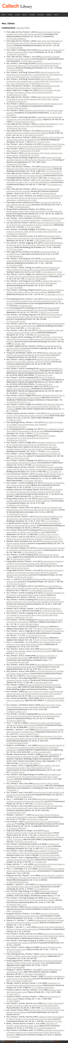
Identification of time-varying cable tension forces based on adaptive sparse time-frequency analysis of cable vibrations (35, 339)
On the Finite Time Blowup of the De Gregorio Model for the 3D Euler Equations (34, 174)
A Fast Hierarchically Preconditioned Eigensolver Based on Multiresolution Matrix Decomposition (34, 259)
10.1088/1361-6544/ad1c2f (16, 54)
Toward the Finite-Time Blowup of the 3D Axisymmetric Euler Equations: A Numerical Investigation (34, 517)
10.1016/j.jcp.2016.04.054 (46, 357)
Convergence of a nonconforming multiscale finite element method (33, 984)
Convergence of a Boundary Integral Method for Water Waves (32, 1024)
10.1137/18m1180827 (14, 265)
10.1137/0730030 (12, 1037)
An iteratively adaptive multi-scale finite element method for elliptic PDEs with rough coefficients (34, 315)
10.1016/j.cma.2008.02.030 (41, 752)
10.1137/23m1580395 (14, 48)
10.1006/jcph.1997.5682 (53, 1021)
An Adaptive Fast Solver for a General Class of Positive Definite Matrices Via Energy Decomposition (33, 282)
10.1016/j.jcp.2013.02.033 (19, 568)
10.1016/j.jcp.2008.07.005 (37, 727)
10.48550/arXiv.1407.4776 (16, 427)
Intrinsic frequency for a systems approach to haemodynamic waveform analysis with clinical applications (34, 491)
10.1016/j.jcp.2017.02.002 (15, 321)
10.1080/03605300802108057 (17, 743)
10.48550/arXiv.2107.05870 (29, 155)
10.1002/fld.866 (16, 911)
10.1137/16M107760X (42, 335)
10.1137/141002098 (41, 433)
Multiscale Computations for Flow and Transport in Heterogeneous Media (34, 755)
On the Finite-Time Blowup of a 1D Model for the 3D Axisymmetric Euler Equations (34, 423)
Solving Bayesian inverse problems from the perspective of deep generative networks (33, 237)
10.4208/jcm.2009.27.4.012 (16, 712)
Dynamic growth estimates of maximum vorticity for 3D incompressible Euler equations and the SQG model (34, 600)
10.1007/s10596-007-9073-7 (28, 734)
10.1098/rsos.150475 (14, 420)
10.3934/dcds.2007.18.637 (16, 812)
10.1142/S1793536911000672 (51, 629)
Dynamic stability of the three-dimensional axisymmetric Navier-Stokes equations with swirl (33, 766)
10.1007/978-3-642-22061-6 (52, 611)
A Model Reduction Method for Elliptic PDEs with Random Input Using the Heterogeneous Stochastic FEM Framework (35, 406)
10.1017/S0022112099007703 (21, 981)
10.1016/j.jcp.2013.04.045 (19, 546)
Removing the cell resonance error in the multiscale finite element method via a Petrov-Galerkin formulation (35, 935)
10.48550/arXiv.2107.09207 (52, 146)
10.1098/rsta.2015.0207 (27, 393)
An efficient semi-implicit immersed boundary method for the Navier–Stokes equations (33, 724)
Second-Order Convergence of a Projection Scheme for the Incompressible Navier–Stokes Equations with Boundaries (35, 1032)
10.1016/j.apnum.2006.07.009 (37, 819)
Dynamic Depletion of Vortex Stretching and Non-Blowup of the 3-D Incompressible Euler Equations (34, 852)
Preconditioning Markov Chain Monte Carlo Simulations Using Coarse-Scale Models (34, 885)
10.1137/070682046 (13, 781)
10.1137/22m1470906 (14, 70)
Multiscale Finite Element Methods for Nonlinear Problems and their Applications (35, 928)
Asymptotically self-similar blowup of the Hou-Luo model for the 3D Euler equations (33, 132)
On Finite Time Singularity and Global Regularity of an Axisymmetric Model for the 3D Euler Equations (33, 508)
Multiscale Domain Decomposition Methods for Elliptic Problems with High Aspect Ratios (34, 962)
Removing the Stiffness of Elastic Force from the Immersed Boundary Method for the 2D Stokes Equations (34, 715)
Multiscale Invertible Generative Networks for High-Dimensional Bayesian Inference (33, 158)
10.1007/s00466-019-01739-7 (44, 240)
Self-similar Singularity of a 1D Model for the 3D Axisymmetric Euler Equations (35, 443)
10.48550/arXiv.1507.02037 (16, 440)
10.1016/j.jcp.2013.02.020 (23, 577)
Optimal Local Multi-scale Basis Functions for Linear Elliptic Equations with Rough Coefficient (33, 360)
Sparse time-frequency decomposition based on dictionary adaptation (30, 378)
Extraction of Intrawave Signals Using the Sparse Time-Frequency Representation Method (34, 468)
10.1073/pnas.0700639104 (16, 828)
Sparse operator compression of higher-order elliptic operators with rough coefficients (35, 291)
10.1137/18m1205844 (14, 249)
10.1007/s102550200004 (15, 967)
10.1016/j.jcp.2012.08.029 (15, 584)
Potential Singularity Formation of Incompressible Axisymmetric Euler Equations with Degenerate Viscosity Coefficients (33, 65)
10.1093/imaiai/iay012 (14, 256)
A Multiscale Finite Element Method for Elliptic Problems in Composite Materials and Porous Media (34, 1018)
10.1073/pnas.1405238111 (33, 480)
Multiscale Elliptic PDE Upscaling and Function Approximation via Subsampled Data (35, 138)
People (10, 14)
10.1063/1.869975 (13, 1001)
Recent (25, 14)
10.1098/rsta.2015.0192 (43, 384)
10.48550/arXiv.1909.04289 (16, 234)
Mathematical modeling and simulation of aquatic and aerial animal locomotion (32, 800)
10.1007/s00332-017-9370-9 (51, 272)
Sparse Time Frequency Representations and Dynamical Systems (33, 461)
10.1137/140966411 (52, 521)
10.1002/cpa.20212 (17, 772)
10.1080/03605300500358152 (17, 882)
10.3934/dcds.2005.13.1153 (16, 904)
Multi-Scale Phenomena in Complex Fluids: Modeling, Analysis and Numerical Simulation (32, 650)
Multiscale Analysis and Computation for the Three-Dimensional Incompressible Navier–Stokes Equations (33, 776)
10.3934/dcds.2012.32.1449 (16, 606)
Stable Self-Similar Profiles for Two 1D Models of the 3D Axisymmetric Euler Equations (35, 396)
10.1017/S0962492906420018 (43, 696)
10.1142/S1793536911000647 (28, 624)
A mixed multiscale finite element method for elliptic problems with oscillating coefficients (34, 955)
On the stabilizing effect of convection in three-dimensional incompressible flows (35, 665)
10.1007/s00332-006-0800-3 (49, 855)
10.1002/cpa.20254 (49, 669)
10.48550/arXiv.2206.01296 (16, 128)
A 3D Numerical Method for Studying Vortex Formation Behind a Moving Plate (35, 870)
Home (3, 14)
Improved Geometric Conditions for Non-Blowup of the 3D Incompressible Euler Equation (34, 876)
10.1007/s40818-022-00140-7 (33, 135)
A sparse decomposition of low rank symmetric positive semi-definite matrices (34, 331)
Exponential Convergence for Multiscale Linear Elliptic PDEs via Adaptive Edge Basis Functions (34, 167)
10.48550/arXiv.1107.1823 (23, 617)
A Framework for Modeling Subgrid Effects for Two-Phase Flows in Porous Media (32, 845)
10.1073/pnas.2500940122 (16, 39)
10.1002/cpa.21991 (54, 178)
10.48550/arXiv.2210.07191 (16, 101)
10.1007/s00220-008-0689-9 (35, 676)
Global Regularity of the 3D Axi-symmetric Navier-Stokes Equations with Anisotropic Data (34, 737)
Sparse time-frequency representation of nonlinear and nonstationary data (32, 531)
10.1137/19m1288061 (32, 227)
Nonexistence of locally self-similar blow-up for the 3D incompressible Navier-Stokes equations (34, 807)
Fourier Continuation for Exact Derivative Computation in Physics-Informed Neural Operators (33, 91)
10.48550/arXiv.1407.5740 (46, 445)
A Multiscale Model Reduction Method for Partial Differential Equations (34, 524)
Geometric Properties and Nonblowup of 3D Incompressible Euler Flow (32, 914)
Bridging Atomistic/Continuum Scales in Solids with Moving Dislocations (29, 831)
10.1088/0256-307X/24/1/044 (47, 835)
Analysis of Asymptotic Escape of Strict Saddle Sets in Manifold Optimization (35, 219)
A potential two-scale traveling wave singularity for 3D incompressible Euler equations (34, 118)
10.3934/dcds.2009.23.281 (43, 682)
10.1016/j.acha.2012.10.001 (20, 559)
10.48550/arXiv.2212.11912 (39, 83)
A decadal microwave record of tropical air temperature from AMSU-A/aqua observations (35, 549)
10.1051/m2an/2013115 (49, 528)
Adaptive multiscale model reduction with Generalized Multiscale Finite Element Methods (33, 354)
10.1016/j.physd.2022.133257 (24, 122)
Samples (32, 14)
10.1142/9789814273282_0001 (17, 662)
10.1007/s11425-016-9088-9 (48, 312)
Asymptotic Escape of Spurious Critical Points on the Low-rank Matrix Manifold (35, 145)
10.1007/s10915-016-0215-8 (20, 350)
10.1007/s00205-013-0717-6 (16, 514)
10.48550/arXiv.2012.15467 (26, 200)
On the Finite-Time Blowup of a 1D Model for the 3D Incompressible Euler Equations (33, 538)
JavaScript (41, 14)
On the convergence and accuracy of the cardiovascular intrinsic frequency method (35, 414)
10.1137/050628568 (41, 889)
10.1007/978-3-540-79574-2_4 (29, 763)
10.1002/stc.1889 (18, 344)
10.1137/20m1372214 (42, 142)
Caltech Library (9, 1041)
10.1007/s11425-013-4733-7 (48, 534)
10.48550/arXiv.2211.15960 (16, 95)
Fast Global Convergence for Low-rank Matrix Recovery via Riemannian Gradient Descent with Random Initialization (34, 198)
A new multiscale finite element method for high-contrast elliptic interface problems (33, 643)
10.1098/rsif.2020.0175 (31, 216)
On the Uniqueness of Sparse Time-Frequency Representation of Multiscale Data (35, 430)
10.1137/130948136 (52, 451)
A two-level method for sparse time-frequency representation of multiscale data (33, 309)
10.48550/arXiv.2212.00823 (42, 88)
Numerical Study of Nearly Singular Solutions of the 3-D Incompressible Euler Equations (32, 784)
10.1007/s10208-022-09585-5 (17, 108)
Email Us (57, 1041)
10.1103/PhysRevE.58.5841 (50, 1008)
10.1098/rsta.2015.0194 (43, 375)
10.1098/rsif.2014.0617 (40, 496)
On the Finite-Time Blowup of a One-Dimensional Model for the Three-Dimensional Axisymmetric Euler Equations (34, 301)
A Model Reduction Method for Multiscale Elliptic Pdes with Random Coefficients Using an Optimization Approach (34, 245)
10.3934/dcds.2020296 (47, 193)
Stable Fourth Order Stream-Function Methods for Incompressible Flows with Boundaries (33, 706)
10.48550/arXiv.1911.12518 (50, 220)
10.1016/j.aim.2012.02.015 (46, 597)
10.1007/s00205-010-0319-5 (35, 635)
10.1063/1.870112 (13, 994)
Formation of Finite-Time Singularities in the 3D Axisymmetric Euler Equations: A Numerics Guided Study (35, 223)
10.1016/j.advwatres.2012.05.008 (40, 590)
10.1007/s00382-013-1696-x (32, 552)
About (56, 14)
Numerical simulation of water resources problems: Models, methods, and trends (33, 587)
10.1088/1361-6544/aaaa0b (35, 279)
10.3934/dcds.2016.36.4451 (16, 366)
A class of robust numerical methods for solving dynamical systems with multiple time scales (33, 230)
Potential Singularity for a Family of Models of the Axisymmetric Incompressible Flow (33, 268)
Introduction (44, 626)
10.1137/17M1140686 (14, 288)
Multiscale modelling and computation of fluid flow (42, 907)
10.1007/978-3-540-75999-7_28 (25, 842)
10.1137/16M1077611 (32, 328)
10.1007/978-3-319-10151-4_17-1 (18, 402)
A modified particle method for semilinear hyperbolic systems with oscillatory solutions (35, 921)
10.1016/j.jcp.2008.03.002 (15, 720)
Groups (17, 14)
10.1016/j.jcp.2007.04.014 (23, 797)
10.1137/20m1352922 (54, 171)
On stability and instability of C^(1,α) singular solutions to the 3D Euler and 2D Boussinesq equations (34, 125)
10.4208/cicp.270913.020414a (17, 505)
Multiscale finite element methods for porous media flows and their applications (32, 816)
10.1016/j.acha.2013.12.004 (42, 487)
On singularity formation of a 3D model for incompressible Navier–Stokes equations (35, 594)
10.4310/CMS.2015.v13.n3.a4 (42, 465)
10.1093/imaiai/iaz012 (22, 207)
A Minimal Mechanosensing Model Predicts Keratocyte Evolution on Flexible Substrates (34, 210)
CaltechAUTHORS (23, 28)
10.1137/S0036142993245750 (45, 1028)
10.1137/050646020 (51, 848)
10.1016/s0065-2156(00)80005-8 (34, 974)
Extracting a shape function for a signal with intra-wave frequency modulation (34, 369)
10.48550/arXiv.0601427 (42, 866)
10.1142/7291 (20, 653)
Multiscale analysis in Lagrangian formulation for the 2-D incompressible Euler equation (32, 899)
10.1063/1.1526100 (13, 952)
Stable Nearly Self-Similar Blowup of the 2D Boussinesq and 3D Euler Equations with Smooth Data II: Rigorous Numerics (34, 43)
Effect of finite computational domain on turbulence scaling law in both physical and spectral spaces (35, 1004)
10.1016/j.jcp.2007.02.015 (43, 803)
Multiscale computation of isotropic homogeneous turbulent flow (32, 892)
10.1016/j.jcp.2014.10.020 (19, 458)
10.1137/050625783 (39, 862)
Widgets (49, 14)
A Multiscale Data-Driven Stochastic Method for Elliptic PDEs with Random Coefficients (31, 448)
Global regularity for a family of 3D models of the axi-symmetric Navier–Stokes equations (35, 275)
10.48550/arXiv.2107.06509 (30, 151)
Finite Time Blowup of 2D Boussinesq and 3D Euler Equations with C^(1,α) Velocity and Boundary (34, 181)
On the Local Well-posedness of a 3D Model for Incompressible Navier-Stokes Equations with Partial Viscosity (35, 615)
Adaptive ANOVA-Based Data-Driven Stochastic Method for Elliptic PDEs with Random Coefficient (34, 499)
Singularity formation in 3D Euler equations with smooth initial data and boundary (33, 33)
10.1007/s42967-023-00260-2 (32, 61)
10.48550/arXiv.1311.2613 (52, 539)
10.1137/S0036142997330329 (43, 987)
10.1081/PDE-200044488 (53, 918)
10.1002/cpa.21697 (25, 305)
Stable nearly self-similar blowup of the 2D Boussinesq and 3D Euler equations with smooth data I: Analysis (34, 98)
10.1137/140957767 (54, 471)
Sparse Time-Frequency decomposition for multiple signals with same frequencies (30, 437)
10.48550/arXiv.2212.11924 (40, 77)
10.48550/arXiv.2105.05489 (16, 164)
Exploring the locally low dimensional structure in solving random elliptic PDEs (35, 324)
